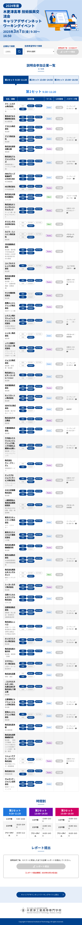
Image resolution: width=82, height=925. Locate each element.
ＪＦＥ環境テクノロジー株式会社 (10, 345)
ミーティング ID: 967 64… (72, 716)
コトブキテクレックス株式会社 (10, 266)
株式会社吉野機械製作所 (10, 735)
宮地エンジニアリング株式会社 (10, 714)
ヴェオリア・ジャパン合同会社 (10, 781)
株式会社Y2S (10, 771)
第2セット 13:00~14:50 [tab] (41, 79)
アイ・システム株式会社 (10, 104)
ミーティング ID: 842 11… (72, 107)
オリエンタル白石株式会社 (10, 222)
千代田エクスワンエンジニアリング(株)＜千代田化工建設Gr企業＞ (10, 443)
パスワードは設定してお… (72, 197)
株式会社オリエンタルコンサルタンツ (10, 207)
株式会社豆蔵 (10, 673)
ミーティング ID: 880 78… (72, 522)
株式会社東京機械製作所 (10, 546)
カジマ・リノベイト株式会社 (10, 234)
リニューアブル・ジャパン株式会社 (10, 758)
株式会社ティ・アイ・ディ (10, 463)
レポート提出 (41, 866)
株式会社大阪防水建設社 (10, 195)
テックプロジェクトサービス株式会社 (10, 477)
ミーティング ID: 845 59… (72, 139)
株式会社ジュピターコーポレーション (10, 375)
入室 (59, 107)
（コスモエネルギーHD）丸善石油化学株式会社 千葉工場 (10, 686)
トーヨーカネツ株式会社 (10, 585)
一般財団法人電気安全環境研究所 (10, 502)
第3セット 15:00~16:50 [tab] (66, 79)
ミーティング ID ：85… (71, 321)
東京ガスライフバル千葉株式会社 (10, 535)
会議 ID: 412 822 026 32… (71, 761)
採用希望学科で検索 (33, 45)
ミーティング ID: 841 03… (72, 560)
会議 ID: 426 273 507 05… (71, 349)
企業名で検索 (9, 46)
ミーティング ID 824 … (71, 177)
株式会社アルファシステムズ (10, 159)
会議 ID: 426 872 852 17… (71, 210)
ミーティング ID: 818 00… (72, 641)
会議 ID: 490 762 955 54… (71, 282)
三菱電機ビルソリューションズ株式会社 (10, 702)
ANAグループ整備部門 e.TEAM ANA (10, 176)
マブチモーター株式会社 (10, 662)
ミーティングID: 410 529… (71, 430)
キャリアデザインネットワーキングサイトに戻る (40, 894)
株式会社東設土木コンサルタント (10, 572)
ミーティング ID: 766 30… (72, 628)
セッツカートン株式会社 (10, 396)
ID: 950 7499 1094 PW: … (72, 162)
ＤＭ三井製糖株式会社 (10, 491)
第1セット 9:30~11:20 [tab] (16, 79)
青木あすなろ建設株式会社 (10, 117)
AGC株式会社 (10, 186)
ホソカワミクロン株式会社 (10, 639)
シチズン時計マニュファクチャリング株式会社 (10, 319)
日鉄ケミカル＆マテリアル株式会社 (10, 597)
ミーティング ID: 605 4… (71, 364)
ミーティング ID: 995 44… (72, 398)
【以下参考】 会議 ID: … (71, 267)
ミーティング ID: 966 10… (72, 446)
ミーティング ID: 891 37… (72, 665)
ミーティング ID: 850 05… (72, 727)
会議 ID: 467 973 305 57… (71, 480)
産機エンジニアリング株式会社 (10, 305)
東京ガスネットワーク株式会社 (10, 520)
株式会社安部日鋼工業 (10, 147)
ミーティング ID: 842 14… (72, 703)
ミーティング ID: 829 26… (72, 612)
